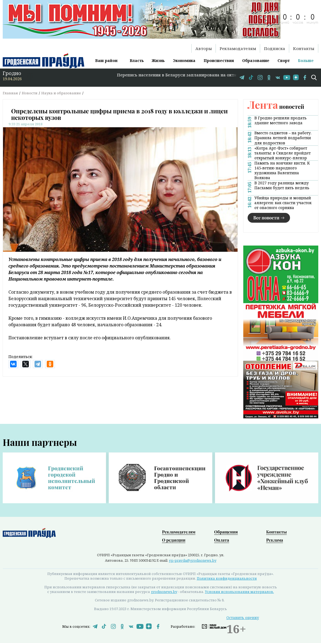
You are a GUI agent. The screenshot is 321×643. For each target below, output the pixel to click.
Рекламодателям (238, 48)
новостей (276, 106)
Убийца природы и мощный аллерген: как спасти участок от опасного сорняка (282, 202)
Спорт (284, 60)
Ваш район (106, 60)
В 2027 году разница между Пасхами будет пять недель (281, 185)
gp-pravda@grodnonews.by (192, 560)
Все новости (266, 217)
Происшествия (219, 60)
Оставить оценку (242, 617)
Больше (306, 60)
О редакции (173, 540)
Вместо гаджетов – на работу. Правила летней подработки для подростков (282, 138)
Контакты (303, 48)
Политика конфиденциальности (227, 578)
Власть (137, 60)
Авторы (203, 48)
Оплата (221, 540)
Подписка (274, 48)
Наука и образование (61, 93)
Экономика (184, 60)
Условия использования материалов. (239, 591)
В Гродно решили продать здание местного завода (280, 120)
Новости (30, 93)
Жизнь (158, 60)
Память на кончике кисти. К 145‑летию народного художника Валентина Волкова (282, 170)
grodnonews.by (164, 591)
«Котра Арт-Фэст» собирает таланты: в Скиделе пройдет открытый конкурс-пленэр (282, 153)
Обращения (226, 532)
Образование (255, 60)
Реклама (274, 540)
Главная (10, 93)
